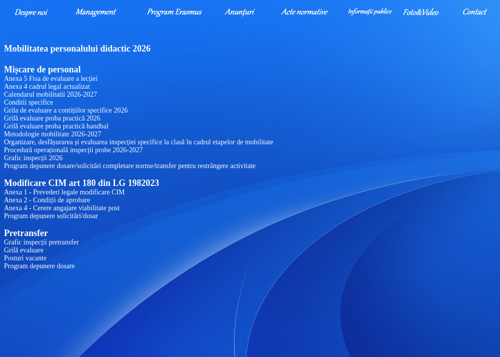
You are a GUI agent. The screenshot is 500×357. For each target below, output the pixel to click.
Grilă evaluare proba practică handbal (56, 126)
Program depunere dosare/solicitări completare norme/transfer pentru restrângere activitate (129, 166)
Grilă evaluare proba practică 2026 (52, 118)
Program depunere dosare (39, 266)
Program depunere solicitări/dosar (51, 216)
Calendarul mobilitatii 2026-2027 (50, 94)
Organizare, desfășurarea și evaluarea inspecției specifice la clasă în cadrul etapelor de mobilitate (138, 142)
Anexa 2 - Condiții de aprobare (47, 200)
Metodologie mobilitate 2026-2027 (52, 134)
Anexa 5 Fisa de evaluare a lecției (51, 78)
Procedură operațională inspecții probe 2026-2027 (73, 150)
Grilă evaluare (24, 250)
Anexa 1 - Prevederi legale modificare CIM (64, 192)
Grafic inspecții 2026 (33, 158)
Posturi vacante (25, 258)
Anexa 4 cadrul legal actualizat (47, 86)
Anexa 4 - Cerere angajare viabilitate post (62, 208)
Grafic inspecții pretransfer (41, 242)
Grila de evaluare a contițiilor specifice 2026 (66, 110)
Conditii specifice (28, 102)
